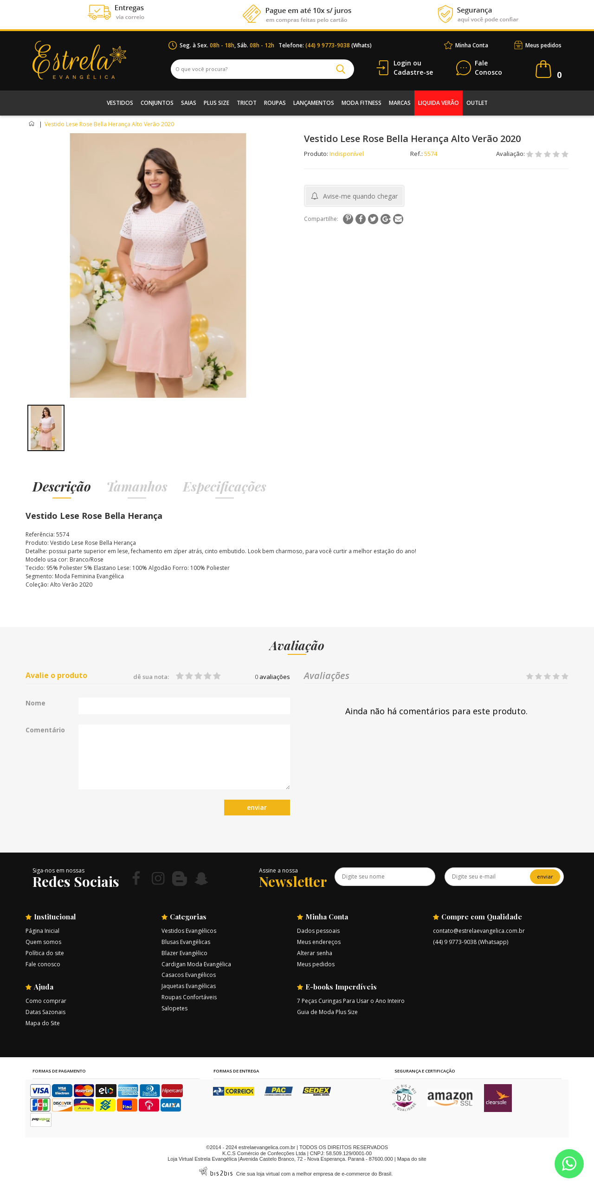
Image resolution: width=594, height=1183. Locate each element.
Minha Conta (471, 45)
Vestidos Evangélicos (188, 931)
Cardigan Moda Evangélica (196, 964)
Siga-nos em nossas (58, 870)
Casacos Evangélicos (188, 975)
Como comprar (46, 1001)
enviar (257, 807)
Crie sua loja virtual (258, 1174)
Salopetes (174, 1008)
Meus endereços (319, 942)
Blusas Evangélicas (185, 942)
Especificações (224, 486)
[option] (46, 428)
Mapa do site (411, 1159)
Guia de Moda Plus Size (327, 1012)
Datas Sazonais (45, 1012)
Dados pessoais (318, 931)
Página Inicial (42, 931)
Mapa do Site (43, 1023)
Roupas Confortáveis (189, 997)
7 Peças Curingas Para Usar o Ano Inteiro (351, 1001)
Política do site (45, 953)
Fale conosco (43, 964)
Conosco (488, 68)
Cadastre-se (413, 72)
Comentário (45, 730)
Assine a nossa (278, 870)
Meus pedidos (543, 45)
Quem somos (43, 942)
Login (402, 62)
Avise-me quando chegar (360, 196)
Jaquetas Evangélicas (188, 986)
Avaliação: (511, 153)
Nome (35, 703)
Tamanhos (137, 486)
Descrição (61, 486)
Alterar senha (314, 953)
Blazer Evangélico (184, 953)
